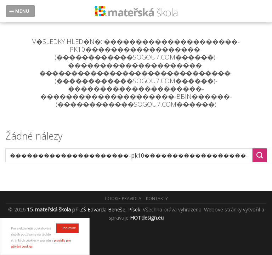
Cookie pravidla (123, 199)
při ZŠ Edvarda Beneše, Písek (83, 209)
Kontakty (157, 199)
